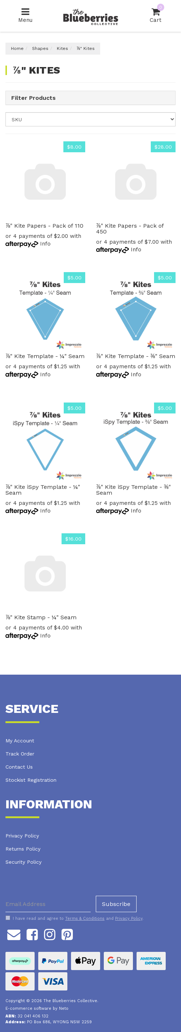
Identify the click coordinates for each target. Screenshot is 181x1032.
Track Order (19, 754)
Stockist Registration (30, 780)
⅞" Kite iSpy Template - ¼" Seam (42, 489)
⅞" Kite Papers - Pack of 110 (44, 225)
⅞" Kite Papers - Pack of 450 (130, 228)
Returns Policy (22, 849)
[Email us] (13, 933)
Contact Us (19, 767)
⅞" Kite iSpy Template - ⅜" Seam (133, 489)
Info (45, 243)
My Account (19, 740)
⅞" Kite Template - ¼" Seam (44, 356)
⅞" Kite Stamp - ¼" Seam (40, 617)
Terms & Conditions (85, 918)
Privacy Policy (22, 836)
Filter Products (33, 98)
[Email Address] (48, 904)
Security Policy (23, 862)
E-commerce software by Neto (36, 1008)
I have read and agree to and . (74, 918)
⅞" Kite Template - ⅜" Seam (136, 356)
